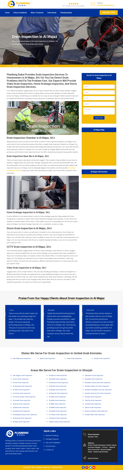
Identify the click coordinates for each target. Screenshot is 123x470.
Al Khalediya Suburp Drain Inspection (25, 414)
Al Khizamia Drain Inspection (22, 418)
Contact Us (50, 450)
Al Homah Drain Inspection (21, 400)
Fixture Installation (20, 13)
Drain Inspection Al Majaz (29, 66)
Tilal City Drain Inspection (93, 400)
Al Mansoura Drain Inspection (58, 382)
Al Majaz (16, 66)
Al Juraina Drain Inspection (21, 411)
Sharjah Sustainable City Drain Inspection (98, 390)
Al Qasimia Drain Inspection (58, 418)
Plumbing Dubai (56, 467)
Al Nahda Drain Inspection (57, 397)
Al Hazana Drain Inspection (22, 393)
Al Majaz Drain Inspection (21, 422)
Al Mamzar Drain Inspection (58, 375)
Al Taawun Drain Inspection (58, 414)
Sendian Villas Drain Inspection (95, 414)
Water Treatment (37, 13)
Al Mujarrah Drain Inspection (58, 393)
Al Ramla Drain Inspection (57, 400)
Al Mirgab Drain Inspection (57, 390)
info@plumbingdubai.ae (105, 5)
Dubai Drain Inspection (74, 358)
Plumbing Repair (66, 13)
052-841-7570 (109, 12)
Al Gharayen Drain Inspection (22, 386)
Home (7, 13)
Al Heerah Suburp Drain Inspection (24, 397)
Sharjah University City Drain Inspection (98, 393)
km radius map (99, 148)
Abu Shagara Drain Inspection (22, 375)
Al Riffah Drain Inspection (57, 404)
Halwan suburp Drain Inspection (59, 422)
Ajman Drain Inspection (47, 358)
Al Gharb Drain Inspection (21, 390)
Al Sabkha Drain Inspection (57, 407)
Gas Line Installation (53, 443)
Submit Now (99, 118)
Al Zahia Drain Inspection (93, 404)
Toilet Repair (52, 13)
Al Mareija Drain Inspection (57, 386)
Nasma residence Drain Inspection (96, 411)
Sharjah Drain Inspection (102, 358)
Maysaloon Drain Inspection (94, 375)
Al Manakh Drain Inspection (58, 379)
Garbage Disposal (52, 439)
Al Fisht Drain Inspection (21, 382)
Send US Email (93, 458)
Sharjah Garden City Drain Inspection (97, 386)
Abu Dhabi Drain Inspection (22, 358)
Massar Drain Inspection (93, 407)
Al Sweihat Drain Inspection (58, 411)
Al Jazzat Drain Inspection (21, 404)
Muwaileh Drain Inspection (93, 379)
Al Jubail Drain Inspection (21, 407)
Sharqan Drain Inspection (93, 397)
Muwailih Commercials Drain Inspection (98, 382)
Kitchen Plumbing (52, 435)
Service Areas (50, 446)
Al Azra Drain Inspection (21, 379)
